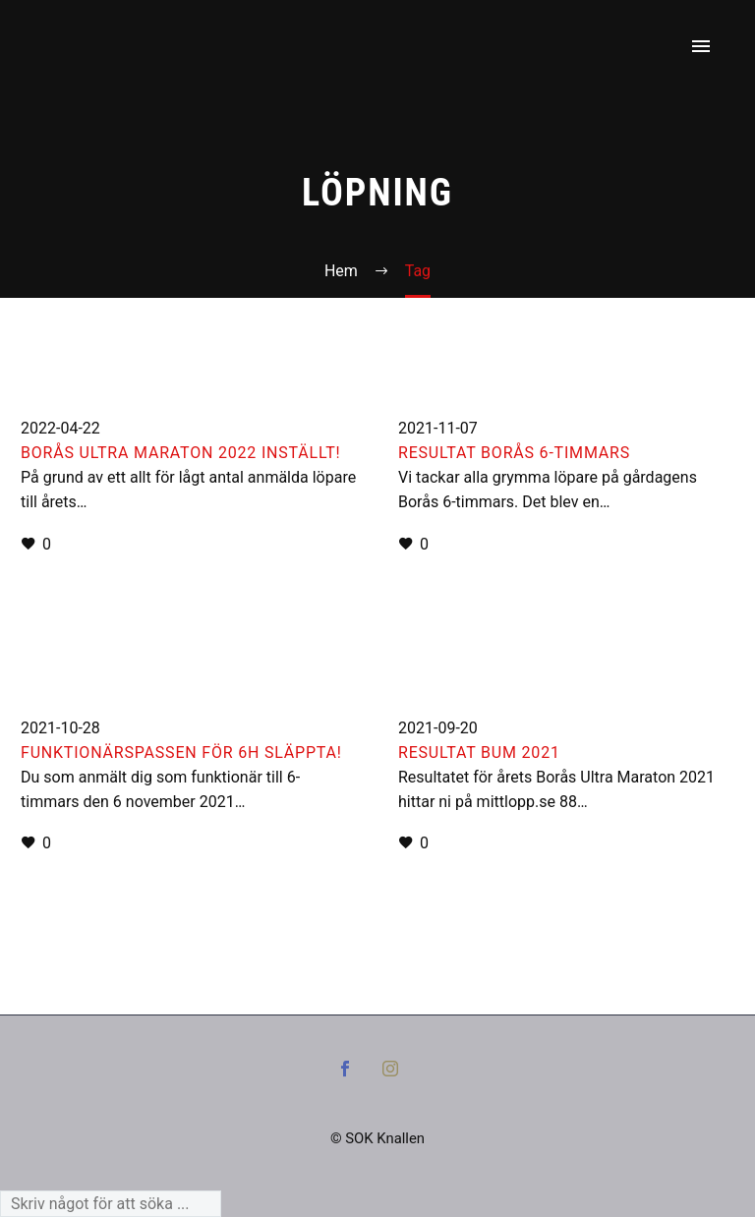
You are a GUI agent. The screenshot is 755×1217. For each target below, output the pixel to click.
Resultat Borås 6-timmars (514, 452)
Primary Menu (701, 46)
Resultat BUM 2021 (479, 752)
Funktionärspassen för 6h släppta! (181, 752)
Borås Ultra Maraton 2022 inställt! (180, 452)
